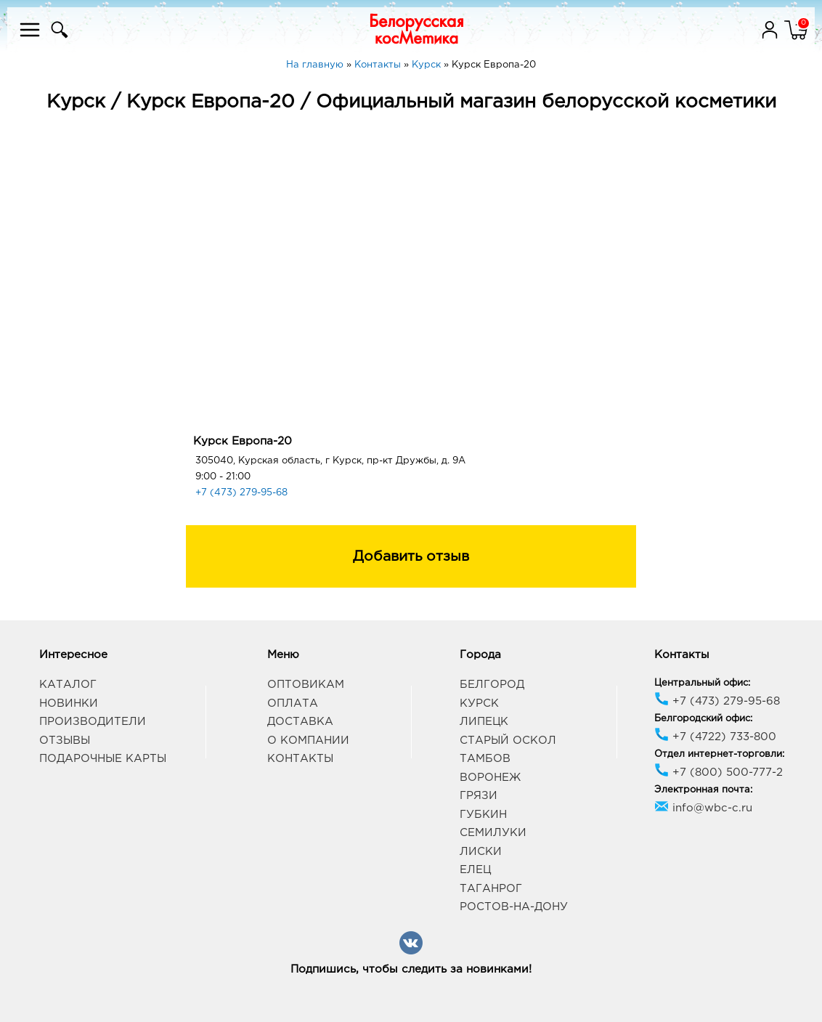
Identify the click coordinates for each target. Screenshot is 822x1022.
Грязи (478, 795)
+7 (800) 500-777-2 (718, 772)
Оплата (292, 703)
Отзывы (64, 740)
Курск (479, 703)
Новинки (68, 703)
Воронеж (490, 777)
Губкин (483, 814)
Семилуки (493, 833)
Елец (475, 870)
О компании (308, 740)
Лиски (481, 851)
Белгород (492, 684)
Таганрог (491, 888)
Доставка (300, 721)
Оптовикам (305, 684)
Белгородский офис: (703, 719)
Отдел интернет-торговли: (719, 754)
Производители (92, 721)
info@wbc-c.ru (703, 808)
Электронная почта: (703, 790)
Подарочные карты (102, 758)
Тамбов (485, 758)
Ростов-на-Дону (514, 907)
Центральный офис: (702, 683)
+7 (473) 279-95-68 (241, 493)
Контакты (300, 758)
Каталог (68, 684)
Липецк (484, 721)
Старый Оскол (508, 740)
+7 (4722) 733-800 (715, 737)
